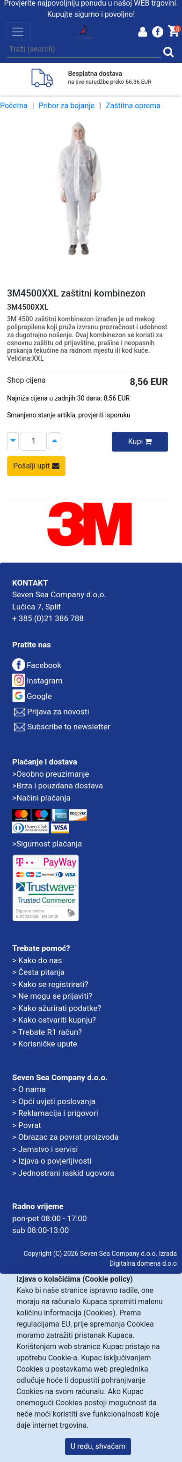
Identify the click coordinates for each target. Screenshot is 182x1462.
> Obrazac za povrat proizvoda (65, 1137)
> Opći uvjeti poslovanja (53, 1101)
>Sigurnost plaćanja (47, 843)
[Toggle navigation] (18, 31)
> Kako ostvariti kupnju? (54, 1019)
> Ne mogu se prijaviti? (52, 996)
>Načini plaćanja (41, 797)
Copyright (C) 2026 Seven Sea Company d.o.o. (90, 1253)
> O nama (29, 1089)
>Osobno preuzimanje (50, 774)
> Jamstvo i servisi (45, 1149)
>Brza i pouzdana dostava (57, 785)
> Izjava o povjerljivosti (52, 1160)
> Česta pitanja (38, 972)
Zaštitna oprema (133, 105)
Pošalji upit (36, 465)
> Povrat (26, 1125)
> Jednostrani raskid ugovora (63, 1173)
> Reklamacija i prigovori (55, 1113)
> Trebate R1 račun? (47, 1032)
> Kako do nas (37, 960)
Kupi (140, 441)
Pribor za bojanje (67, 105)
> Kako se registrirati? (50, 984)
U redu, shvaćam (98, 1446)
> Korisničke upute (44, 1043)
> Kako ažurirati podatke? (56, 1008)
